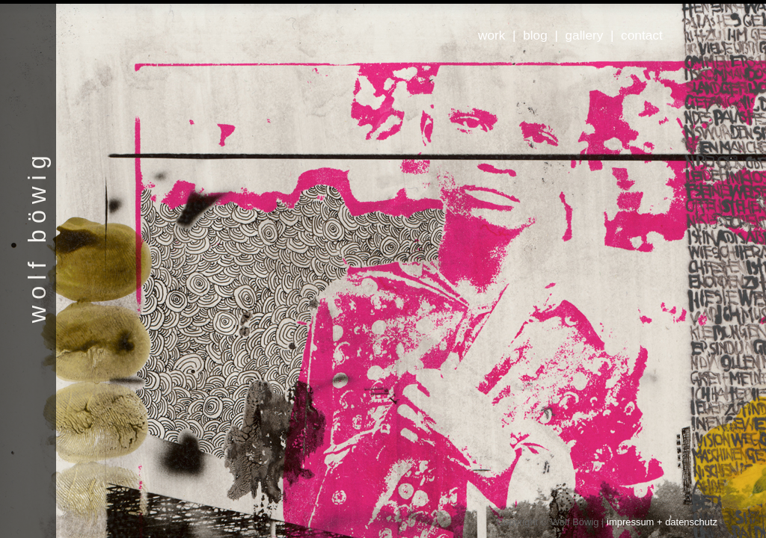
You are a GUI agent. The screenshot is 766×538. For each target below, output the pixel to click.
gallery (585, 35)
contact (642, 35)
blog (535, 35)
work (491, 35)
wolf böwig (37, 236)
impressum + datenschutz (662, 522)
